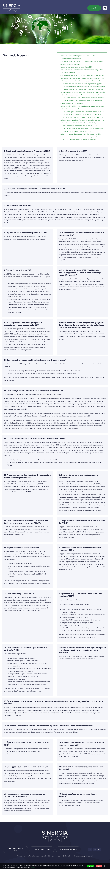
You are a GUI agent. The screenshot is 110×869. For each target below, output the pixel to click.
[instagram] (95, 849)
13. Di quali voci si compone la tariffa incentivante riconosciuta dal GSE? (83, 89)
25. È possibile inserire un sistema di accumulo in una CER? (78, 126)
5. (76, 67)
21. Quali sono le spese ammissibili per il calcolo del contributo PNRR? (82, 112)
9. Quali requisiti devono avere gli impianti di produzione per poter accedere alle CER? (83, 78)
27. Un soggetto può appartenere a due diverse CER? (77, 131)
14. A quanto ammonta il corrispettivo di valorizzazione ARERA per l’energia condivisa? (83, 92)
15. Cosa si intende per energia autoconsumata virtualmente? (79, 95)
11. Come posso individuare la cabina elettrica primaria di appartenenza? (83, 84)
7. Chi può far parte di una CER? (70, 72)
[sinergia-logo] (11, 5)
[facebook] (90, 849)
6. (82, 70)
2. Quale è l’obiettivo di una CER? (70, 58)
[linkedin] (99, 849)
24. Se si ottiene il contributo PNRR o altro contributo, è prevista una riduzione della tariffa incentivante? (83, 123)
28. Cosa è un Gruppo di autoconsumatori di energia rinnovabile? (80, 134)
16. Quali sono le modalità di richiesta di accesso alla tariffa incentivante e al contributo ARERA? (83, 98)
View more (33, 867)
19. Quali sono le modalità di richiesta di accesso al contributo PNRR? (82, 106)
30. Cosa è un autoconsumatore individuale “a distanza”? (78, 140)
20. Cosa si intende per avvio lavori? (71, 109)
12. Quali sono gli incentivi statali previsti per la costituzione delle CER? (82, 86)
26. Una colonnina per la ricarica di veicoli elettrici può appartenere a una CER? (83, 128)
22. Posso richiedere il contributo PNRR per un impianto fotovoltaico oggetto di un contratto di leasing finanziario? (83, 117)
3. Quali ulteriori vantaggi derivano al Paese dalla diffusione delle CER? (82, 61)
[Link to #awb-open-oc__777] (105, 8)
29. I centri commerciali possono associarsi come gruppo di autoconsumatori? (83, 137)
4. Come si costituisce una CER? (70, 64)
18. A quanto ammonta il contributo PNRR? (74, 103)
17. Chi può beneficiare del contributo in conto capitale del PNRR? (81, 100)
